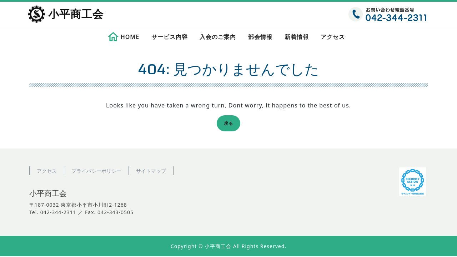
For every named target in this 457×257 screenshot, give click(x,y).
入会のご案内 (218, 37)
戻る (230, 124)
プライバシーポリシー (96, 170)
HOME (130, 37)
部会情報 (260, 37)
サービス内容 (169, 37)
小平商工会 (76, 14)
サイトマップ (151, 170)
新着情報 (297, 37)
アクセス (333, 37)
